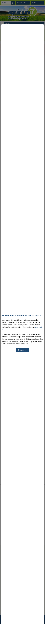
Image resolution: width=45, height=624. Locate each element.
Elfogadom (22, 405)
